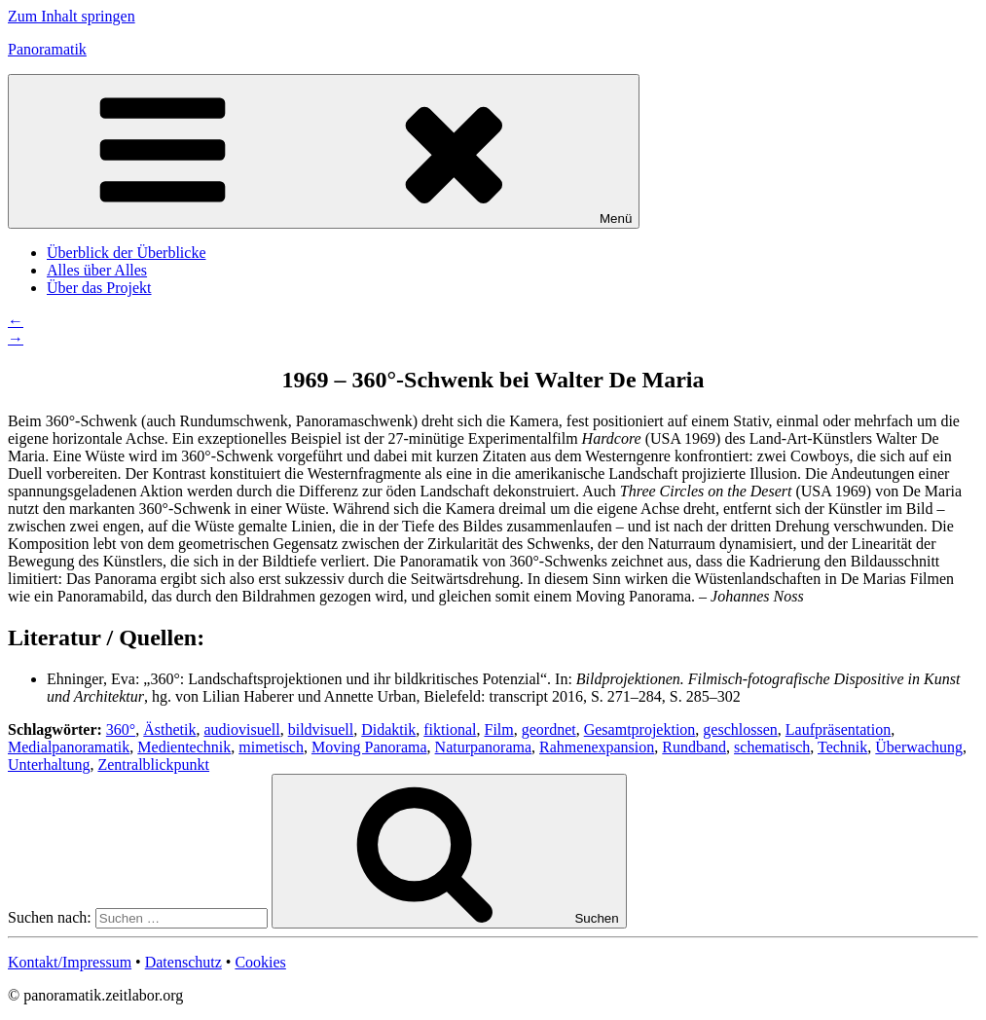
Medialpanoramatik (68, 747)
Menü (324, 151)
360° (120, 729)
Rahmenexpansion (596, 747)
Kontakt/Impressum (69, 962)
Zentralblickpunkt (153, 764)
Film (498, 729)
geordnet (549, 729)
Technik (842, 747)
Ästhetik (169, 729)
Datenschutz (183, 962)
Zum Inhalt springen (71, 16)
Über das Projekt (99, 287)
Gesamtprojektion (640, 729)
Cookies (260, 962)
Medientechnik (184, 747)
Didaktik (388, 729)
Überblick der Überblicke (126, 252)
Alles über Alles (97, 270)
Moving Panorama (369, 747)
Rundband (694, 747)
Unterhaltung (49, 764)
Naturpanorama (483, 747)
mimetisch (271, 747)
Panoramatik (47, 49)
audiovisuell (241, 729)
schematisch (772, 747)
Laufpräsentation (838, 729)
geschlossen (740, 729)
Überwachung (919, 747)
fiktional (449, 729)
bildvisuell (321, 729)
